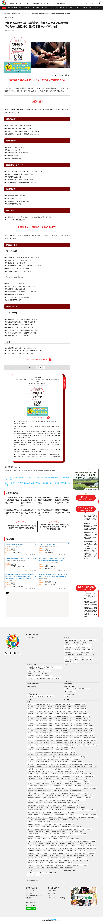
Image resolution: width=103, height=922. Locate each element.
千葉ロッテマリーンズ (36, 8)
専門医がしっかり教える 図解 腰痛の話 (37, 764)
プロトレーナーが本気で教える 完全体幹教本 (84, 841)
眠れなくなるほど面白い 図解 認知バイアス (83, 733)
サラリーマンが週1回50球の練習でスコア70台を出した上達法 (43, 819)
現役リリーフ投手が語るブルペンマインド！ (39, 671)
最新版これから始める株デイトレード (83, 855)
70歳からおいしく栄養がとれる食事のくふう (83, 776)
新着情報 (11, 3)
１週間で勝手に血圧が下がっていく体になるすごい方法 (42, 771)
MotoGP (76, 662)
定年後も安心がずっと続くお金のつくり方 (38, 858)
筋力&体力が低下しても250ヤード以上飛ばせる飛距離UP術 (67, 826)
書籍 (71, 8)
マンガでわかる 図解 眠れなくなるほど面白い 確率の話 (68, 762)
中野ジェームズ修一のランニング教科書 (69, 838)
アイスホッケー (68, 662)
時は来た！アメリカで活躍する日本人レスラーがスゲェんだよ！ (44, 678)
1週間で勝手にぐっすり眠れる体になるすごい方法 (66, 769)
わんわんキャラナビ (80, 851)
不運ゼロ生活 (91, 853)
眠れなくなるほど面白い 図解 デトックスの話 (86, 745)
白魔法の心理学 (72, 802)
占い (90, 8)
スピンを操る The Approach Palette (69, 819)
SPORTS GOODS (49, 696)
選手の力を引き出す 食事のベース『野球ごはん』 (40, 676)
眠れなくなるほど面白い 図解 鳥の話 (77, 706)
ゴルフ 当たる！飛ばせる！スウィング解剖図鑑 (60, 817)
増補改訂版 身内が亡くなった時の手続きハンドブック (73, 793)
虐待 (13, 31)
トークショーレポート (48, 3)
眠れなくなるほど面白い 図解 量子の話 (58, 723)
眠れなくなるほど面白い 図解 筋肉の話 (37, 716)
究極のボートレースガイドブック (64, 855)
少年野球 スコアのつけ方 (85, 829)
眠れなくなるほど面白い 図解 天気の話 (58, 721)
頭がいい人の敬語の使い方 (88, 810)
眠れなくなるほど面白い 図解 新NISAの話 (85, 742)
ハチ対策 (45, 873)
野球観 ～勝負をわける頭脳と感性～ (68, 829)
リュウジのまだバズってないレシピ (37, 867)
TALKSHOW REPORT (33, 684)
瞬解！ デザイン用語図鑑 (64, 865)
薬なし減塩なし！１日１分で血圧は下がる (52, 774)
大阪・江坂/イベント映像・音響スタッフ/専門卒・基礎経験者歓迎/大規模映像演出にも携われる (53, 559)
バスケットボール (69, 657)
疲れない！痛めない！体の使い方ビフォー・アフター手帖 (42, 843)
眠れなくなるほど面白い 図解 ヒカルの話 (60, 735)
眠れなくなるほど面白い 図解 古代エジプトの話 (40, 754)
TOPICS (29, 870)
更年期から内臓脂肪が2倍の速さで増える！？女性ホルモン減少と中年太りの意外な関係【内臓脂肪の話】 (53, 527)
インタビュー (78, 8)
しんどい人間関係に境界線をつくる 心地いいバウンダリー (71, 800)
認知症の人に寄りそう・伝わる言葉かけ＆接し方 (82, 795)
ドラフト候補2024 (69, 654)
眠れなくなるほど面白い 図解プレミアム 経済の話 (40, 762)
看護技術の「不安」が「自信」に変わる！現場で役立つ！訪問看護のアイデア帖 (30, 13)
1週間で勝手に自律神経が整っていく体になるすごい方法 (71, 771)
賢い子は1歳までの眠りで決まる (83, 783)
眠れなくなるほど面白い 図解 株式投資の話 (62, 740)
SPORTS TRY (31, 696)
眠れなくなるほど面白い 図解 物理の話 (37, 723)
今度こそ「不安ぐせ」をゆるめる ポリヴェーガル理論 (41, 800)
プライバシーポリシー (32, 891)
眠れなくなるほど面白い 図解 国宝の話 (58, 716)
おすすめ (66, 699)
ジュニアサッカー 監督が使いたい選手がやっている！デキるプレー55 (62, 810)
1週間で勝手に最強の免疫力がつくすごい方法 (60, 766)
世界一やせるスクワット (34, 781)
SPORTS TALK (68, 681)
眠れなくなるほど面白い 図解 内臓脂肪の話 (38, 742)
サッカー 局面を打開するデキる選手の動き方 (57, 836)
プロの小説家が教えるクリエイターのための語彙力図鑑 (42, 848)
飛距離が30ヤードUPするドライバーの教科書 (39, 826)
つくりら (50, 895)
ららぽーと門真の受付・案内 (47, 544)
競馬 (66, 8)
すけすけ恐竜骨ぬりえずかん (48, 783)
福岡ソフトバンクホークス (71, 652)
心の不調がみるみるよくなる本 (84, 798)
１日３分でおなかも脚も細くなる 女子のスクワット (55, 781)
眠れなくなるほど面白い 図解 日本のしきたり (62, 750)
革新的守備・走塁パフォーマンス (36, 836)
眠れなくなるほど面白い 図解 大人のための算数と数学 (41, 757)
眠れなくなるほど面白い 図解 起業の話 (80, 713)
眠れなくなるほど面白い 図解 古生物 (77, 709)
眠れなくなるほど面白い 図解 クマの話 (37, 713)
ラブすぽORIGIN (32, 694)
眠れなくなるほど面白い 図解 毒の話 (57, 706)
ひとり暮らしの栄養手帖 (34, 774)
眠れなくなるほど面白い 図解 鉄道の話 (37, 721)
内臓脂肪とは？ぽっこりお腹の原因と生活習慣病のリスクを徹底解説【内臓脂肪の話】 (22, 527)
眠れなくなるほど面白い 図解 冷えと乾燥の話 (39, 752)
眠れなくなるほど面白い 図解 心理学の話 (60, 730)
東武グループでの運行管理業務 (14, 544)
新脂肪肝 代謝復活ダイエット (35, 776)
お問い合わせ (29, 903)
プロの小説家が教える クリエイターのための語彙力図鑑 (71, 848)
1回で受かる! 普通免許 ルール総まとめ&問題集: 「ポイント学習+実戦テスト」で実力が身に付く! (52, 812)
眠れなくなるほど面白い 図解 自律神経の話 (38, 750)
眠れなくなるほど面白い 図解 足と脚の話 (59, 726)
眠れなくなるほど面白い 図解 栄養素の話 (38, 728)
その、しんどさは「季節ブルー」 (66, 798)
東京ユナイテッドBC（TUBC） (83, 657)
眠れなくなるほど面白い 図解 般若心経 (80, 721)
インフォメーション (22, 3)
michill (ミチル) (31, 638)
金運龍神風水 (31, 855)
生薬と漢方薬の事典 (33, 860)
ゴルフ (62, 8)
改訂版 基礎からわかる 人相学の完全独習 (63, 851)
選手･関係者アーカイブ (63, 3)
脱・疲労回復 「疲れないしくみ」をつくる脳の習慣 (78, 774)
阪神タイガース (83, 640)
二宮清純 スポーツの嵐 (70, 688)
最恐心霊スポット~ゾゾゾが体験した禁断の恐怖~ (59, 867)
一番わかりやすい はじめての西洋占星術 (75, 853)
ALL (4, 8)
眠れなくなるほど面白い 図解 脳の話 (37, 709)
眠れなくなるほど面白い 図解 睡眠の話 (58, 718)
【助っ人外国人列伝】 (83, 688)
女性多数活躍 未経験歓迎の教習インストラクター (19, 558)
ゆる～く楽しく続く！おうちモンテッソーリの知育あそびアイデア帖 (79, 788)
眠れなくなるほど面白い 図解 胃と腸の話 (81, 726)
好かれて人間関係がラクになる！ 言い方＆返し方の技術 (80, 846)
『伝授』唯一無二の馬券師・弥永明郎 (37, 673)
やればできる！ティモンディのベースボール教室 (74, 834)
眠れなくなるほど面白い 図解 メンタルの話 (61, 738)
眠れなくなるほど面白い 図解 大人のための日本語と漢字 (71, 757)
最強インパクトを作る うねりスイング (37, 817)
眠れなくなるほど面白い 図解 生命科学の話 (38, 740)
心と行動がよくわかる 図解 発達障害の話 (82, 764)
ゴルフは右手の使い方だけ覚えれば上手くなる (86, 817)
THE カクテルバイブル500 (60, 860)
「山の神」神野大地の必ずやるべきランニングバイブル (42, 841)
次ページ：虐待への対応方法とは (36, 360)
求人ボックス (33, 554)
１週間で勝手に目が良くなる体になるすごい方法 (40, 769)
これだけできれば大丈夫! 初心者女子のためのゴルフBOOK (42, 829)
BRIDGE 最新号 (31, 686)
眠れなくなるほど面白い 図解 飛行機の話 (82, 735)
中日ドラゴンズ (68, 642)
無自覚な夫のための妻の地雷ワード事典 (75, 807)
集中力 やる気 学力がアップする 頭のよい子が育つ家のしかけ (43, 793)
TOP (5, 13)
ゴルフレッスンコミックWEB (56, 898)
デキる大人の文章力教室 (34, 846)
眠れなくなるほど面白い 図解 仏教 (36, 704)
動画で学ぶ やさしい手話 (50, 798)
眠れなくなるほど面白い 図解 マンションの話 (63, 752)
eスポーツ (78, 659)
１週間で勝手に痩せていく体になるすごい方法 (84, 766)
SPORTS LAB (8, 471)
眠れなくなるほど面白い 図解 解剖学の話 (60, 728)
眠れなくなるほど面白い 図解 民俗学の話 (60, 733)
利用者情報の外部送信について (34, 895)
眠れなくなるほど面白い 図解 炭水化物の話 (62, 742)
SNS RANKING (52, 873)
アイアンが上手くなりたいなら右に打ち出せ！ (64, 814)
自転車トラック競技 (87, 659)
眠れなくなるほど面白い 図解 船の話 (57, 709)
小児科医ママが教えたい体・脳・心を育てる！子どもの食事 (66, 786)
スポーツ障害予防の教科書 (64, 841)
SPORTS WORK (39, 696)
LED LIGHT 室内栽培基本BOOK (79, 858)
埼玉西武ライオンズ (86, 647)
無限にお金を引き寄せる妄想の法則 (45, 855)
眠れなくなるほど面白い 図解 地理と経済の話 (39, 747)
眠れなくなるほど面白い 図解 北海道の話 (38, 738)
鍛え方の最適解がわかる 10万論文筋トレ (79, 781)
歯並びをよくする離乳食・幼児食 (65, 783)
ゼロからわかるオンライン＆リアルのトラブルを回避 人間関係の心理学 (46, 807)
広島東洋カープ (92, 640)
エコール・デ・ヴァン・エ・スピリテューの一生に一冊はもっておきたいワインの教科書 (50, 863)
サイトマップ (29, 900)
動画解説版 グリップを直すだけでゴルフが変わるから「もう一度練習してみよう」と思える (51, 824)
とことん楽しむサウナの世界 (80, 865)
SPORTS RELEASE (69, 870)
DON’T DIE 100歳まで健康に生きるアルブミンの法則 (57, 776)
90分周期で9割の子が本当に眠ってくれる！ (39, 786)
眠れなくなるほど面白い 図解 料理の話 (80, 723)
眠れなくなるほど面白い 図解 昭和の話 (80, 716)
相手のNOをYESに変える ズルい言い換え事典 (53, 846)
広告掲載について (31, 898)
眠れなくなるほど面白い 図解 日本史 (77, 711)
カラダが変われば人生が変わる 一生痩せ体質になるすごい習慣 (43, 778)
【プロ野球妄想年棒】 (70, 691)
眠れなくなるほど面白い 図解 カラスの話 (82, 728)
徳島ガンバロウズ (69, 659)
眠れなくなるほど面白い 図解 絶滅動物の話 (85, 740)
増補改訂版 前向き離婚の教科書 (36, 810)
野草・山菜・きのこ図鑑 (46, 860)
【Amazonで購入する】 (37, 418)
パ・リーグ (38, 875)
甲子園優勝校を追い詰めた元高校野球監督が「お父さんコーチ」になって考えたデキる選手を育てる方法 (44, 667)
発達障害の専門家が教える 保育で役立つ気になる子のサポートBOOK (45, 790)
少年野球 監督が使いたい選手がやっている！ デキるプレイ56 (67, 831)
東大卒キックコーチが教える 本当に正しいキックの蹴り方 (42, 838)
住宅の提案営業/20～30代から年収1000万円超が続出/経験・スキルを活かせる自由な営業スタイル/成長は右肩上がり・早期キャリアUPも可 (19, 576)
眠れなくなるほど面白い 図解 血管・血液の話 (63, 747)
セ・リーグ (30, 875)
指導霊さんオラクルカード (34, 853)
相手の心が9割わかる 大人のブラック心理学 (39, 805)
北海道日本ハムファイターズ (72, 647)
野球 (15, 8)
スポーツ (10, 8)
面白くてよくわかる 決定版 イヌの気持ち (78, 860)
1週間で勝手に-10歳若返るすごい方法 (37, 766)
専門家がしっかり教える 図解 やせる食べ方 (60, 764)
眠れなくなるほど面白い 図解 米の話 (56, 704)
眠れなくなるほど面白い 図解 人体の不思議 (38, 745)
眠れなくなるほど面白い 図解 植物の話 (37, 718)
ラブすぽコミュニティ (33, 699)
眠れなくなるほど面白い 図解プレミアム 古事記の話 (67, 759)
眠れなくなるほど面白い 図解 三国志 (37, 711)
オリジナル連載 (34, 3)
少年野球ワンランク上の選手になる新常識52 (39, 831)
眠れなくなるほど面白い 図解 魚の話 (76, 704)
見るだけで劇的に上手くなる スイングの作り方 (39, 822)
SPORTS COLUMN (69, 686)
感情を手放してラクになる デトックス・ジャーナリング (42, 802)
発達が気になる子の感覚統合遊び (72, 790)
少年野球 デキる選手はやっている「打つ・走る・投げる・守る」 (44, 834)
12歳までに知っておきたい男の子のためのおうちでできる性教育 (44, 788)
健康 (46, 8)
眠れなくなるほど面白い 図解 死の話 (37, 706)
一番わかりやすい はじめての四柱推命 (53, 853)
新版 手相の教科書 (91, 848)
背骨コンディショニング (67, 778)
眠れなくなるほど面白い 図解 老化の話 (37, 726)
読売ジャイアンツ (24, 8)
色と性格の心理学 (62, 802)
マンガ (85, 8)
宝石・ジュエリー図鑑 (33, 783)
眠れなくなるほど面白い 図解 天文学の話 (38, 733)
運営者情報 (29, 893)
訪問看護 (7, 31)
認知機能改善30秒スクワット (35, 798)
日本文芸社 (67, 696)
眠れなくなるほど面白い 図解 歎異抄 (57, 711)
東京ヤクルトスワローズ (71, 645)
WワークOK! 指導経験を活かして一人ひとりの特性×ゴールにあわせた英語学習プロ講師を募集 (53, 575)
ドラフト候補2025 (80, 654)
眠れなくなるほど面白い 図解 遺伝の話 (58, 713)
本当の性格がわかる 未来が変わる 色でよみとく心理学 (65, 805)
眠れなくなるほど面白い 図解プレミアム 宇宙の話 (40, 759)
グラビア (95, 8)
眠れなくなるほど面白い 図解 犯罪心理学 (38, 735)
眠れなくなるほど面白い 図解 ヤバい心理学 (84, 738)
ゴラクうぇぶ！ (52, 893)
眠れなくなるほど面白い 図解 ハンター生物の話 (65, 754)
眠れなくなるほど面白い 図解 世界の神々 (82, 730)
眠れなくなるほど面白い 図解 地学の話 (80, 718)
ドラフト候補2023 (84, 652)
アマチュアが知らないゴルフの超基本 (86, 814)
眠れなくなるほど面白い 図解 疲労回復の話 (62, 745)
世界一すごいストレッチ (81, 778)
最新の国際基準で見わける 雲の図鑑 (60, 858)
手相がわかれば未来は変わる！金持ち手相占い (39, 851)
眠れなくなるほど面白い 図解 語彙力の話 (38, 730)
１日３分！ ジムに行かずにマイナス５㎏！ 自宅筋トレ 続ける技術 (75, 843)
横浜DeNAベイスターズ (80, 642)
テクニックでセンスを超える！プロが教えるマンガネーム (42, 865)
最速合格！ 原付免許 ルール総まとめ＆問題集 (39, 814)
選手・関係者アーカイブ (34, 881)
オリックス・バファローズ (85, 645)
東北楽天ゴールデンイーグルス (72, 650)
